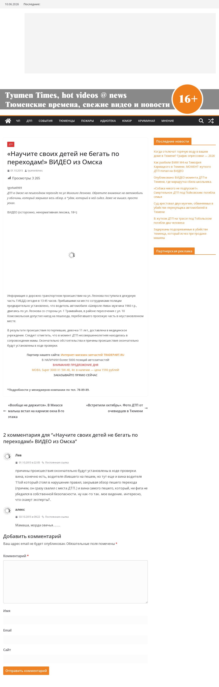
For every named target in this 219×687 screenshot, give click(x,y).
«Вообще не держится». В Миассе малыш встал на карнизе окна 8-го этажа (33, 411)
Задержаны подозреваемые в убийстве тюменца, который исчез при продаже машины (181, 233)
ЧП (18, 121)
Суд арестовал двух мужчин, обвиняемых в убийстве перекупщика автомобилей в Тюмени (183, 207)
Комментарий (16, 556)
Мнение (167, 121)
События (46, 121)
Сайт (7, 650)
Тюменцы (67, 121)
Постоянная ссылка (55, 462)
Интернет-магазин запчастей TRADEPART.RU (92, 355)
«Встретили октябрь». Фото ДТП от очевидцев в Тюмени (117, 408)
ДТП (29, 121)
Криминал (146, 121)
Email (7, 630)
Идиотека (108, 121)
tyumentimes (35, 170)
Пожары (87, 121)
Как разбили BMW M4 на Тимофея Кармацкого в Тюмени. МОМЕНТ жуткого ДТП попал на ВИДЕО (182, 166)
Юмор (127, 121)
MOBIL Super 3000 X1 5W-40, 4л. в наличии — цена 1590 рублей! (75, 370)
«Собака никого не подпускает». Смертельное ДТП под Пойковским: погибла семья (184, 192)
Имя (6, 611)
